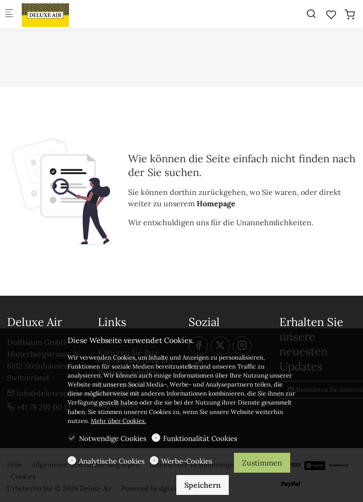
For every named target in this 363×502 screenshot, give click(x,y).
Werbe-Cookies (186, 461)
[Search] (311, 13)
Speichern (202, 485)
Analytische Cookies (112, 461)
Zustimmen (262, 462)
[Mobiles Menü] (9, 14)
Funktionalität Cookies (200, 438)
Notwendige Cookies (113, 438)
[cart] (349, 14)
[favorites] (331, 14)
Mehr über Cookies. (118, 421)
